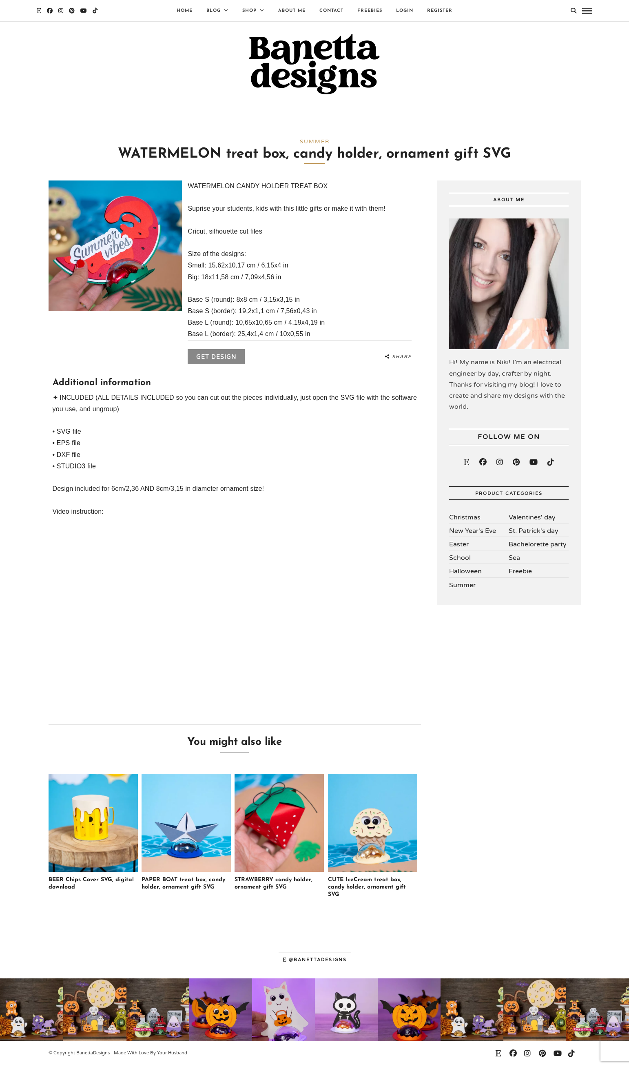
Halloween (465, 573)
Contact (331, 11)
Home (185, 11)
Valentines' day (532, 519)
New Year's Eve (472, 532)
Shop (249, 11)
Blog (213, 11)
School (460, 560)
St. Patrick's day (533, 532)
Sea (514, 560)
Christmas (465, 519)
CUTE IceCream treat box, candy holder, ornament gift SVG (367, 889)
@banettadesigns (315, 962)
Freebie (520, 573)
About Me (292, 11)
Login (404, 11)
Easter (459, 546)
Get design (216, 359)
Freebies (369, 11)
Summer (462, 587)
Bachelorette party (538, 546)
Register (439, 11)
